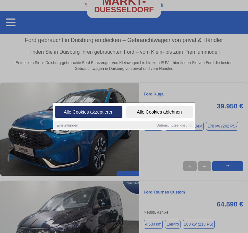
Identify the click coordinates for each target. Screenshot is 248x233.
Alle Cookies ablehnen (159, 112)
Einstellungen (67, 125)
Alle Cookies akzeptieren (88, 112)
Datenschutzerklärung (173, 125)
